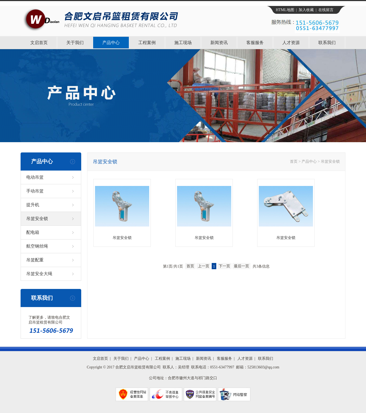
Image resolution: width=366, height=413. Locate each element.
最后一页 (241, 266)
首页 (294, 161)
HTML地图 (285, 10)
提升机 (32, 204)
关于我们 (75, 42)
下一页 (224, 266)
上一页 (203, 266)
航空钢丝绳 (37, 246)
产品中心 (111, 42)
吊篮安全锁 (37, 218)
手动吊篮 (35, 191)
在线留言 (326, 10)
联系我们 (327, 42)
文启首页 (39, 42)
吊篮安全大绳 (39, 273)
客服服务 (255, 42)
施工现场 (183, 42)
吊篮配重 (35, 260)
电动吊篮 (35, 177)
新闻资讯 (219, 42)
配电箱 (32, 232)
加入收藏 (306, 10)
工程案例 (147, 42)
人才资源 (291, 42)
